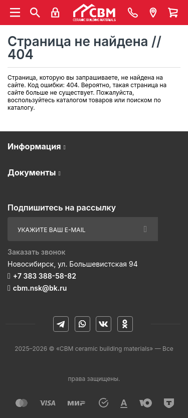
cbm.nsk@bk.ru (40, 288)
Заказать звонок (37, 252)
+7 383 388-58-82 (44, 276)
